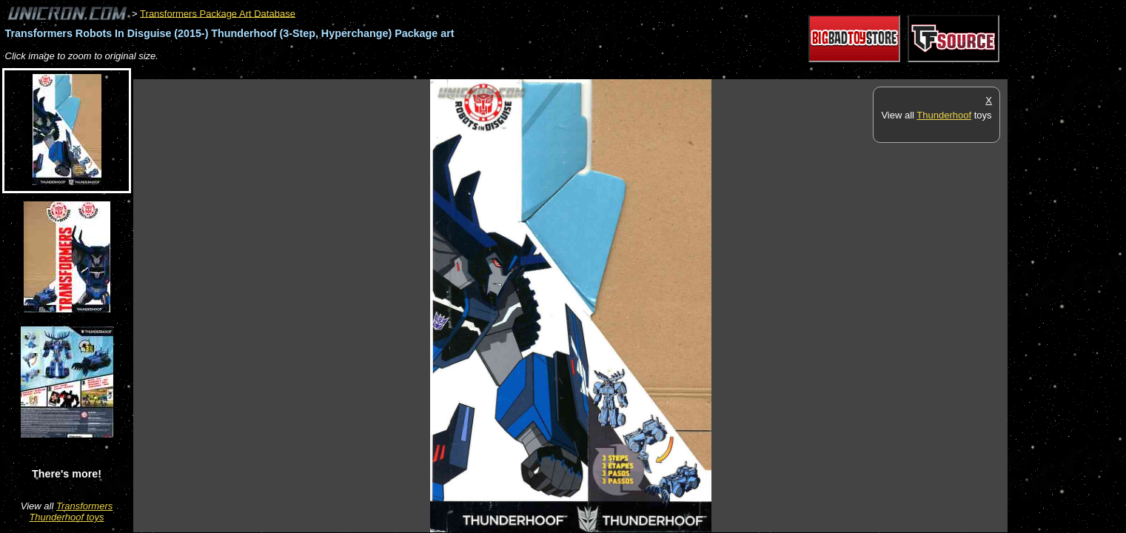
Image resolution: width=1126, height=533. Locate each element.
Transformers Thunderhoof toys (71, 511)
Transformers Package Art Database (217, 13)
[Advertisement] (402, 71)
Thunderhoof (943, 115)
